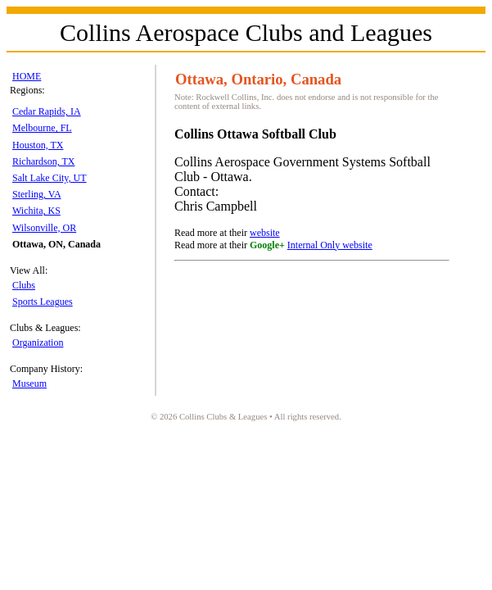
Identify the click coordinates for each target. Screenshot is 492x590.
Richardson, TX (43, 161)
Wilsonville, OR (44, 228)
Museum (29, 383)
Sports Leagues (42, 301)
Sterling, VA (36, 194)
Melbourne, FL (42, 128)
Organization (37, 342)
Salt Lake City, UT (49, 178)
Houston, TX (37, 145)
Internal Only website (329, 245)
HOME (26, 76)
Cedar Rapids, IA (46, 111)
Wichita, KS (36, 210)
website (265, 232)
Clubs (23, 285)
